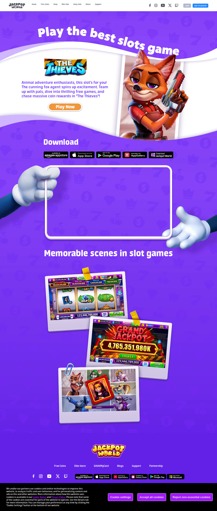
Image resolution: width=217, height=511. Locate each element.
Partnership (156, 468)
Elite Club (71, 5)
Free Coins (47, 5)
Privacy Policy (58, 497)
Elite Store (80, 468)
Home (35, 5)
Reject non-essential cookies (191, 497)
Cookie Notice (39, 497)
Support (136, 468)
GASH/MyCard (101, 468)
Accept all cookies (152, 497)
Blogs (120, 468)
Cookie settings (120, 497)
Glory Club (86, 5)
